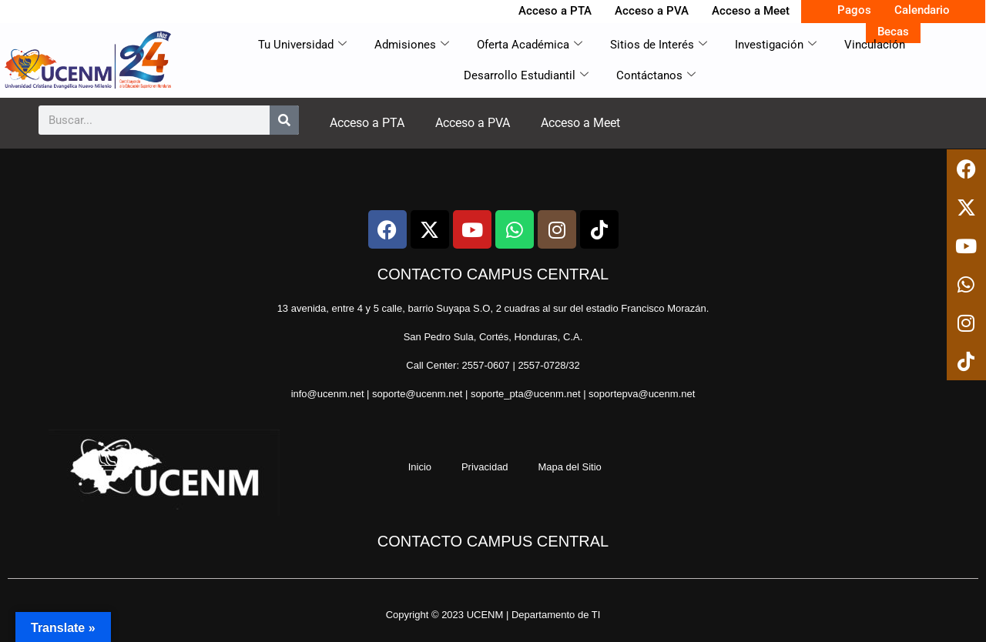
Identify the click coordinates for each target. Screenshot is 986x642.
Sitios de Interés (658, 44)
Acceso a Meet (751, 11)
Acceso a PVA (652, 11)
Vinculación (874, 45)
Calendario (922, 10)
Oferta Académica (529, 44)
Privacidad (484, 467)
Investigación (776, 44)
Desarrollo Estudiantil (526, 75)
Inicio (419, 467)
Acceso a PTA (555, 11)
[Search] (284, 120)
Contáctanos (656, 75)
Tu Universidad (302, 44)
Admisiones (411, 44)
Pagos (854, 10)
